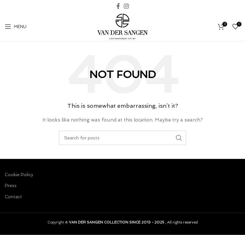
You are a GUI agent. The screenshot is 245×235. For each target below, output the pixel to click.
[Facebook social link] (118, 6)
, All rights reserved (133, 222)
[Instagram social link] (126, 6)
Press (11, 185)
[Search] (122, 137)
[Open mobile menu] (16, 26)
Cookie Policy (19, 174)
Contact (13, 196)
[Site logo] (122, 25)
